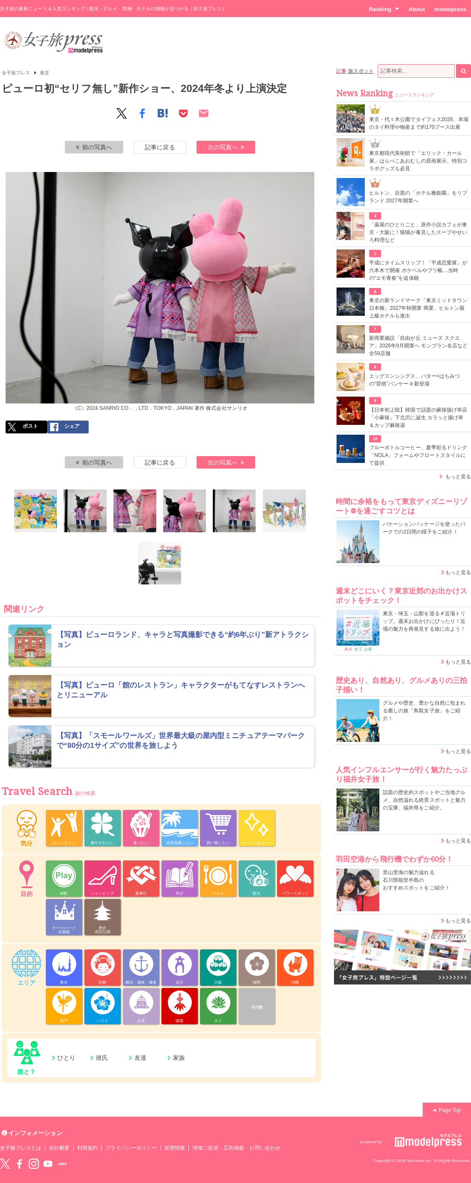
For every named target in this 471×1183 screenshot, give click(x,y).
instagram (34, 1164)
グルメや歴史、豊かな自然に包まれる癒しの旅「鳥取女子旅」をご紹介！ (424, 710)
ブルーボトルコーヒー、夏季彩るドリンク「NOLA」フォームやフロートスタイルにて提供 (418, 455)
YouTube (48, 1164)
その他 (256, 1007)
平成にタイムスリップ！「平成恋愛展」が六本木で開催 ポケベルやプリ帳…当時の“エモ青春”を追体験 (418, 270)
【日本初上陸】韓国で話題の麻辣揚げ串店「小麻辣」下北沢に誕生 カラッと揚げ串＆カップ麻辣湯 (418, 417)
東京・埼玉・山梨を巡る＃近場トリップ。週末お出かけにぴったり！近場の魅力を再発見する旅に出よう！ (424, 621)
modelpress (450, 9)
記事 (341, 71)
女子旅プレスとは (20, 1148)
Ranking (384, 9)
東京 (44, 72)
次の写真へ (226, 147)
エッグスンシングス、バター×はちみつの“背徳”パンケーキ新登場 (414, 380)
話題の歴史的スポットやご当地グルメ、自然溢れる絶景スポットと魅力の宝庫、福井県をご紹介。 (424, 800)
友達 (140, 1057)
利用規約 (87, 1148)
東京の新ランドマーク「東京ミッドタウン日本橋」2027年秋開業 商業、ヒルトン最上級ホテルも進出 (418, 308)
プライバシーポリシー (131, 1148)
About (416, 9)
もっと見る (458, 477)
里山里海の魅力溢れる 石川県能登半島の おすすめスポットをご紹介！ (416, 880)
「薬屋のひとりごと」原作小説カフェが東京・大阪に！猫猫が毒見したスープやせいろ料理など (418, 232)
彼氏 (102, 1057)
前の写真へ (94, 147)
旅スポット (361, 71)
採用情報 (174, 1148)
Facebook (19, 1164)
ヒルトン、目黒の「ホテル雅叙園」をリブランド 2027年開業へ (418, 197)
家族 (179, 1057)
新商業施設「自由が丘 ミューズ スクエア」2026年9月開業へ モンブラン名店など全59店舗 (418, 345)
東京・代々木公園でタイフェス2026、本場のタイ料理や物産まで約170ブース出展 (418, 123)
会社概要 (59, 1148)
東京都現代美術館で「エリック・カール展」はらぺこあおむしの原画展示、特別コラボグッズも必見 (418, 161)
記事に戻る (160, 147)
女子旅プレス (16, 72)
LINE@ (62, 1164)
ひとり (66, 1057)
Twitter (5, 1164)
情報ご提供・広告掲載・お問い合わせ (236, 1148)
